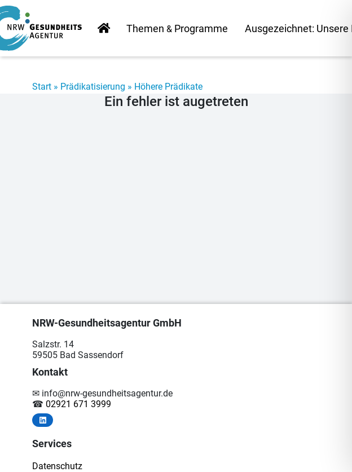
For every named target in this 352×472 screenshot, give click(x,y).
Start (41, 86)
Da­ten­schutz (57, 466)
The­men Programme (177, 28)
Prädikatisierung (92, 86)
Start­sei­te (103, 29)
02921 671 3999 (78, 404)
